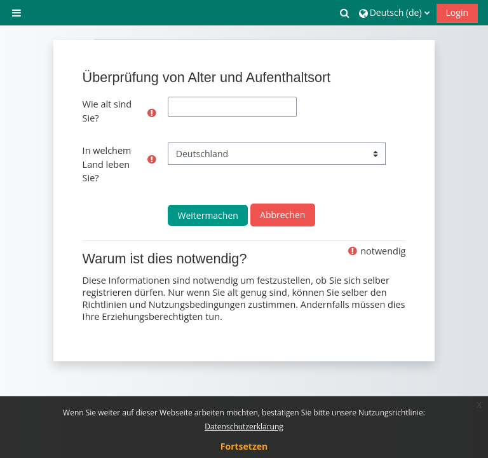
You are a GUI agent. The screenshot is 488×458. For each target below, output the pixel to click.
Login (457, 12)
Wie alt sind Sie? (107, 111)
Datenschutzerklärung (244, 426)
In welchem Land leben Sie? (107, 164)
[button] (345, 12)
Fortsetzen (244, 446)
